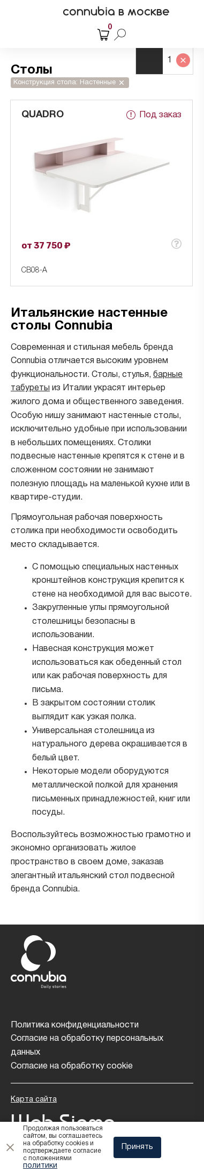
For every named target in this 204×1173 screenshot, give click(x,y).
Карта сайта (34, 1099)
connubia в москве (116, 11)
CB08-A (34, 270)
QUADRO (42, 114)
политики (40, 1165)
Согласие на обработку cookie (72, 1066)
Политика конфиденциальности (75, 1025)
